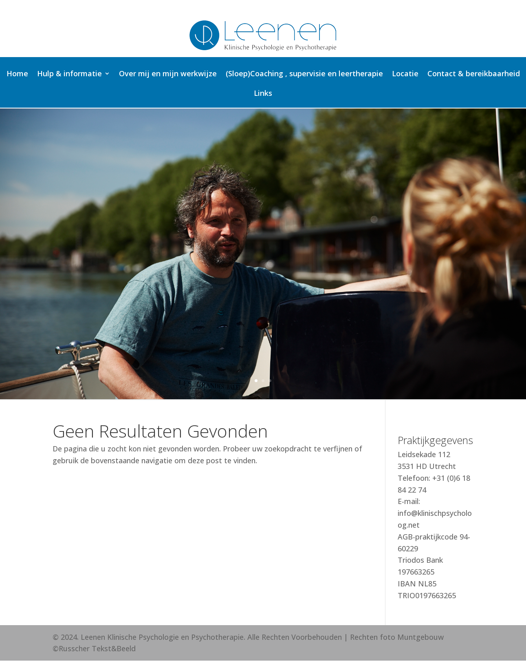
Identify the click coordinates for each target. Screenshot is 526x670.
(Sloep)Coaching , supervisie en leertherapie (304, 74)
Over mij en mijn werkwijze (168, 74)
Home (17, 74)
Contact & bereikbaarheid (473, 74)
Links (263, 94)
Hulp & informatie (69, 74)
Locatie (405, 74)
